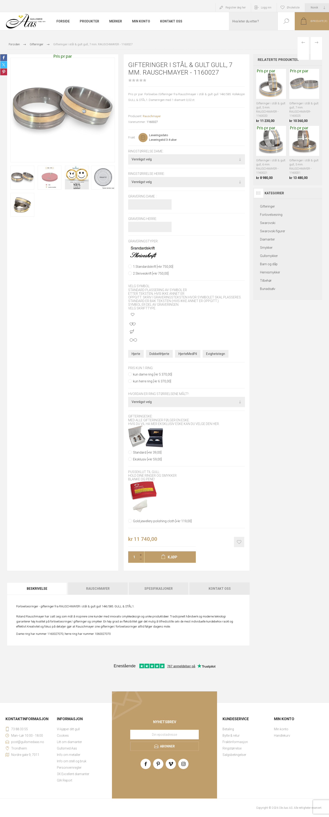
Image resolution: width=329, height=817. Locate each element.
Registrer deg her (236, 7)
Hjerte (136, 354)
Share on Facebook (3, 57)
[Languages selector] (317, 7)
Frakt (131, 137)
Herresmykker (270, 272)
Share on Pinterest (3, 71)
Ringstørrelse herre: (146, 174)
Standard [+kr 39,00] (147, 452)
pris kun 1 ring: (140, 368)
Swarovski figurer (272, 231)
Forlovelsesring (271, 214)
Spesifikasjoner (158, 588)
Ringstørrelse (232, 748)
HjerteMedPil (187, 354)
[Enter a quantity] (132, 557)
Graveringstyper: (143, 241)
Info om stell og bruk (71, 761)
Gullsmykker (269, 256)
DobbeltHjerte (159, 354)
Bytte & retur (231, 735)
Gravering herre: (142, 219)
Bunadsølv (267, 289)
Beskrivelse (37, 588)
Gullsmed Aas (67, 748)
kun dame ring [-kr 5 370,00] (152, 374)
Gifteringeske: (140, 416)
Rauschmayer (152, 116)
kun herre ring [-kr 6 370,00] (152, 381)
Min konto (281, 729)
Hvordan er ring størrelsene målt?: (158, 394)
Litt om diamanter (69, 742)
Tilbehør (266, 280)
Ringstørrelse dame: (145, 151)
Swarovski (267, 223)
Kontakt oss (220, 588)
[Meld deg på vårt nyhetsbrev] (164, 734)
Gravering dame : (142, 196)
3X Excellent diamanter (73, 774)
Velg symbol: (139, 286)
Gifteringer (267, 206)
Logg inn (266, 7)
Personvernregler (69, 767)
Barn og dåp (269, 264)
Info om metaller (68, 755)
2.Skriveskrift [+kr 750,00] (151, 273)
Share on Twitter (3, 64)
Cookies (63, 735)
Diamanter (267, 239)
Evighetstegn (215, 354)
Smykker (266, 247)
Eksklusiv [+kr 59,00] (147, 459)
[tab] (37, 588)
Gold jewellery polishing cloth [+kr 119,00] (162, 521)
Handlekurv (282, 735)
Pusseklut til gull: (144, 472)
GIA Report (64, 780)
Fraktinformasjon (235, 742)
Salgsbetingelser (234, 755)
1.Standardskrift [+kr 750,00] (153, 266)
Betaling (228, 729)
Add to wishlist (239, 542)
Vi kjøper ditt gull (68, 729)
